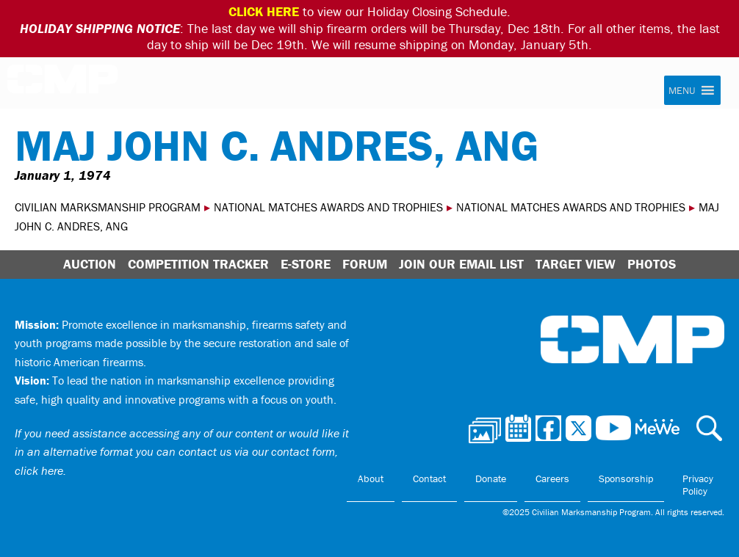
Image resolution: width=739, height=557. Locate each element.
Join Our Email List (461, 263)
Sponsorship (626, 478)
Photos (651, 263)
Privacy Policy (697, 485)
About (370, 478)
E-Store (306, 263)
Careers (552, 478)
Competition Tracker (198, 263)
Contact (429, 478)
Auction (89, 263)
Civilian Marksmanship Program (62, 83)
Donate (490, 478)
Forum (364, 263)
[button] (681, 90)
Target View (576, 263)
